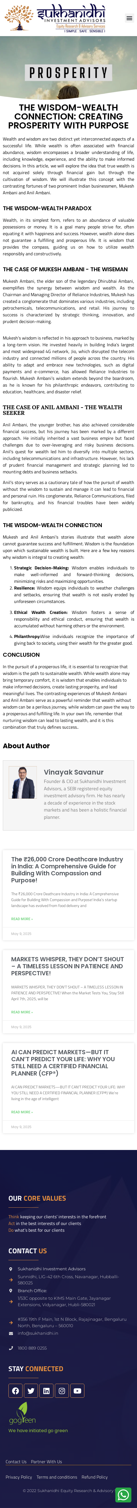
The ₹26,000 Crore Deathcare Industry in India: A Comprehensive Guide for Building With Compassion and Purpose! (67, 870)
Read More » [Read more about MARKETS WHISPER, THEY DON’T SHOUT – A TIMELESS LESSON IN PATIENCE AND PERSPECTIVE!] (22, 1012)
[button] (129, 18)
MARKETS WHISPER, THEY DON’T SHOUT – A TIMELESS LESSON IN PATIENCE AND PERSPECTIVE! (67, 966)
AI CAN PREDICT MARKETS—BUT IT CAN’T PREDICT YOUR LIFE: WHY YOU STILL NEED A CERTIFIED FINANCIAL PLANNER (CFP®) (63, 1062)
